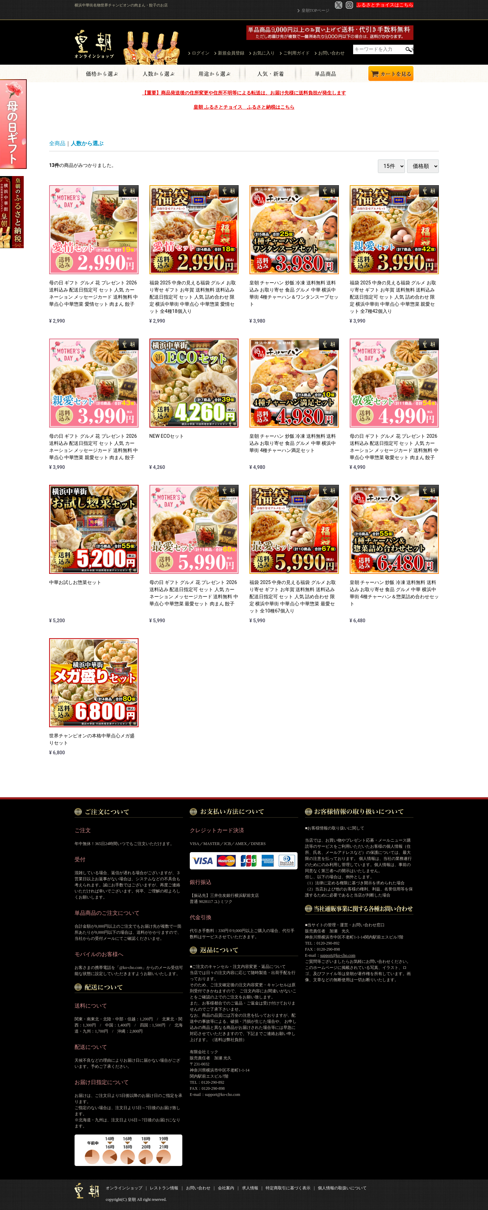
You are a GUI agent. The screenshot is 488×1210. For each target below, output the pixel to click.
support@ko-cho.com (337, 955)
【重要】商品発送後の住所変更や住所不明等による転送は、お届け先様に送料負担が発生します (244, 92)
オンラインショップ (124, 1188)
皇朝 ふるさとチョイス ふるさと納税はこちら (244, 107)
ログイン (200, 53)
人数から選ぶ (87, 143)
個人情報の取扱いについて (342, 1188)
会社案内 (226, 1188)
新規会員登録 (231, 53)
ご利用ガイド (296, 53)
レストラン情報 (164, 1188)
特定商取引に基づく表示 (288, 1188)
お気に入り (264, 53)
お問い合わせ (331, 53)
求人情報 (250, 1188)
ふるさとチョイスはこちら (385, 4)
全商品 (57, 143)
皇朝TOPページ (315, 10)
